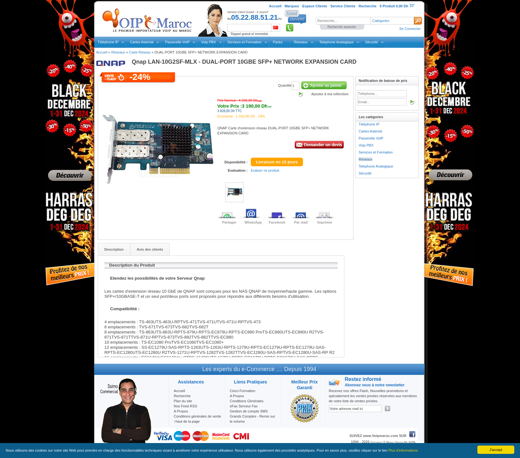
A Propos (237, 396)
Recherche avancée (341, 27)
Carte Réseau (140, 52)
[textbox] (343, 21)
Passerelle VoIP (177, 42)
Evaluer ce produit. (265, 170)
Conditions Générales (247, 401)
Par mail (301, 222)
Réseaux (301, 42)
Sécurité (371, 42)
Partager (229, 222)
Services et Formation (245, 42)
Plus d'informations (403, 450)
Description (114, 249)
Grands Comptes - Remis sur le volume (252, 418)
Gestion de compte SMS (249, 411)
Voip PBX (208, 42)
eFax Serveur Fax (243, 406)
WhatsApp (253, 222)
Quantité (285, 85)
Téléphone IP (108, 42)
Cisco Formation (242, 391)
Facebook (277, 222)
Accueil (101, 52)
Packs (278, 42)
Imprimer (324, 222)
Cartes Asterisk (141, 42)
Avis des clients (150, 249)
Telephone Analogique (336, 42)
